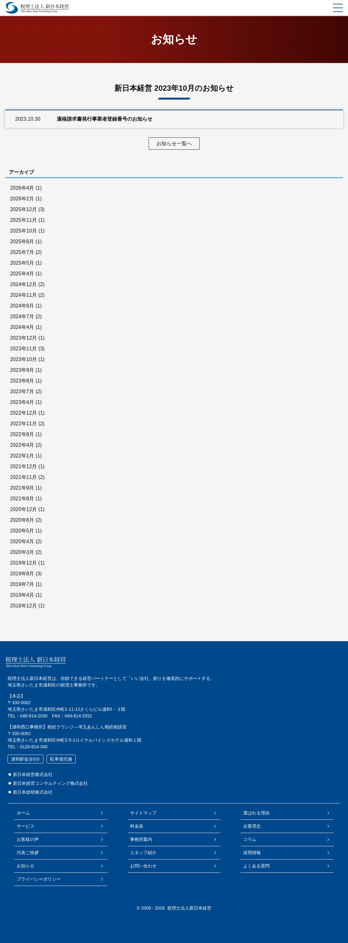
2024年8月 (22, 305)
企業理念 (252, 826)
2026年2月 (22, 198)
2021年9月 (22, 488)
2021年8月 (22, 498)
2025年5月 (22, 263)
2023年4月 (22, 402)
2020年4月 (22, 541)
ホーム (23, 812)
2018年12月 (23, 605)
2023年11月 (23, 348)
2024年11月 (23, 295)
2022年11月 (23, 423)
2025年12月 (23, 209)
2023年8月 (22, 380)
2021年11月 (23, 477)
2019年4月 (22, 595)
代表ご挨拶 (28, 852)
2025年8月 (22, 241)
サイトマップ (143, 812)
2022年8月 (22, 434)
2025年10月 (23, 230)
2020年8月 (22, 520)
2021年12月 (23, 466)
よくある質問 (256, 865)
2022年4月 (22, 445)
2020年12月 (23, 509)
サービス (25, 826)
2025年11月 (23, 220)
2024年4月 (22, 327)
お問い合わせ (143, 865)
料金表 (136, 826)
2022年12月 (23, 413)
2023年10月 (23, 359)
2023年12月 (23, 338)
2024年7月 (22, 316)
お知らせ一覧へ (174, 143)
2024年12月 (23, 284)
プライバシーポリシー (39, 879)
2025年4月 (22, 273)
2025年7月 (22, 252)
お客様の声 (28, 839)
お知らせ (25, 865)
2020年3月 (22, 552)
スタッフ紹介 (143, 852)
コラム (249, 839)
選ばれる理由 (256, 812)
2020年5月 (22, 530)
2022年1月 (22, 455)
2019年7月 (22, 584)
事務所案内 (141, 839)
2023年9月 (22, 370)
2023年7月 (22, 391)
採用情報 (252, 852)
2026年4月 (22, 188)
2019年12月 (23, 563)
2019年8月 (22, 573)
